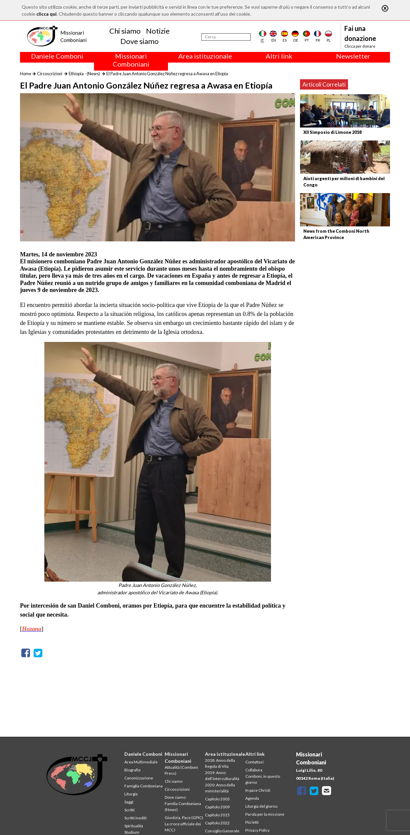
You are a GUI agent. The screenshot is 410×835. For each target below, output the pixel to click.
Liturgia (131, 793)
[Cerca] (226, 37)
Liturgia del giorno (261, 806)
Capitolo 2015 (217, 814)
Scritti (129, 809)
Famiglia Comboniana (143, 785)
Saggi (128, 801)
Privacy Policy (257, 830)
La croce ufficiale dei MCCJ (183, 826)
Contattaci (254, 761)
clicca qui (46, 14)
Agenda (252, 798)
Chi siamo (125, 30)
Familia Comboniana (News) (183, 806)
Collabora (253, 769)
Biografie (132, 769)
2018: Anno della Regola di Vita (220, 763)
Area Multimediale (141, 761)
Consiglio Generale (222, 830)
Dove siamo (139, 41)
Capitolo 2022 (217, 822)
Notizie (158, 30)
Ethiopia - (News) (84, 73)
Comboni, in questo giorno (262, 779)
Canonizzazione (138, 777)
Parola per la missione (264, 814)
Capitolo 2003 (217, 798)
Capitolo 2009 (217, 806)
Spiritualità (133, 825)
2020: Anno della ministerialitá (220, 787)
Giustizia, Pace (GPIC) (184, 817)
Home (25, 73)
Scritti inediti (135, 817)
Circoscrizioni (49, 73)
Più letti (252, 822)
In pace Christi (257, 790)
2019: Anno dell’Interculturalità (222, 775)
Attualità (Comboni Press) (181, 770)
